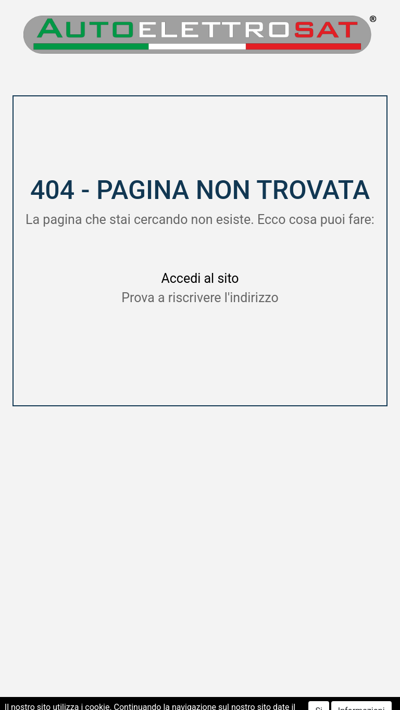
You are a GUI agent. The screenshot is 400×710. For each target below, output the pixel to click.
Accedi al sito (200, 278)
